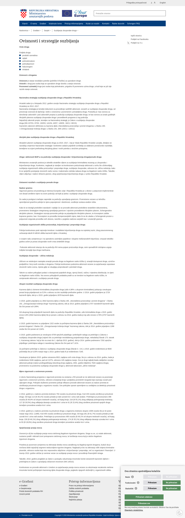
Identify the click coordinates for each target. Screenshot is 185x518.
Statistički (129, 494)
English (163, 3)
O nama (33, 23)
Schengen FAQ (133, 23)
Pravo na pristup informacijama (81, 486)
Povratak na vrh (27, 515)
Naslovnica (23, 30)
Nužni (127, 482)
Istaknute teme (55, 23)
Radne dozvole (118, 23)
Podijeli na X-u (134, 43)
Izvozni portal (24, 494)
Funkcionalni (130, 488)
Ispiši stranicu (134, 36)
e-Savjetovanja (25, 488)
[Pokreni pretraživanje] (162, 13)
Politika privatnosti (76, 491)
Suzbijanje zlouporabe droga (65, 30)
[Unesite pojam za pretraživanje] (127, 13)
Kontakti (105, 23)
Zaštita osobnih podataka (79, 488)
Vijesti (25, 23)
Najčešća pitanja (75, 500)
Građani (43, 23)
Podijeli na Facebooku (138, 39)
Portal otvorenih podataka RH (31, 491)
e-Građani (23, 486)
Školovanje (73, 497)
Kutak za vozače (92, 23)
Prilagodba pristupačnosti (136, 3)
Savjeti (46, 30)
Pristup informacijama (74, 23)
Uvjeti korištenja (108, 515)
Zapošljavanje (74, 494)
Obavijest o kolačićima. (134, 510)
